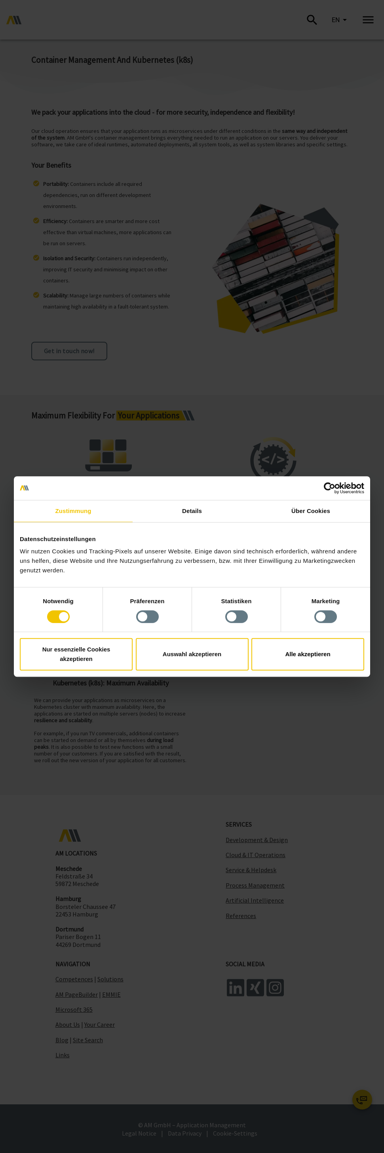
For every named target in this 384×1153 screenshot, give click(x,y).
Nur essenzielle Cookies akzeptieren (76, 654)
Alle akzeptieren (307, 654)
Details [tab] (192, 510)
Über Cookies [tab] (310, 510)
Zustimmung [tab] (73, 510)
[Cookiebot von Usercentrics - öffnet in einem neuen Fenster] (329, 488)
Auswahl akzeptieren (192, 654)
